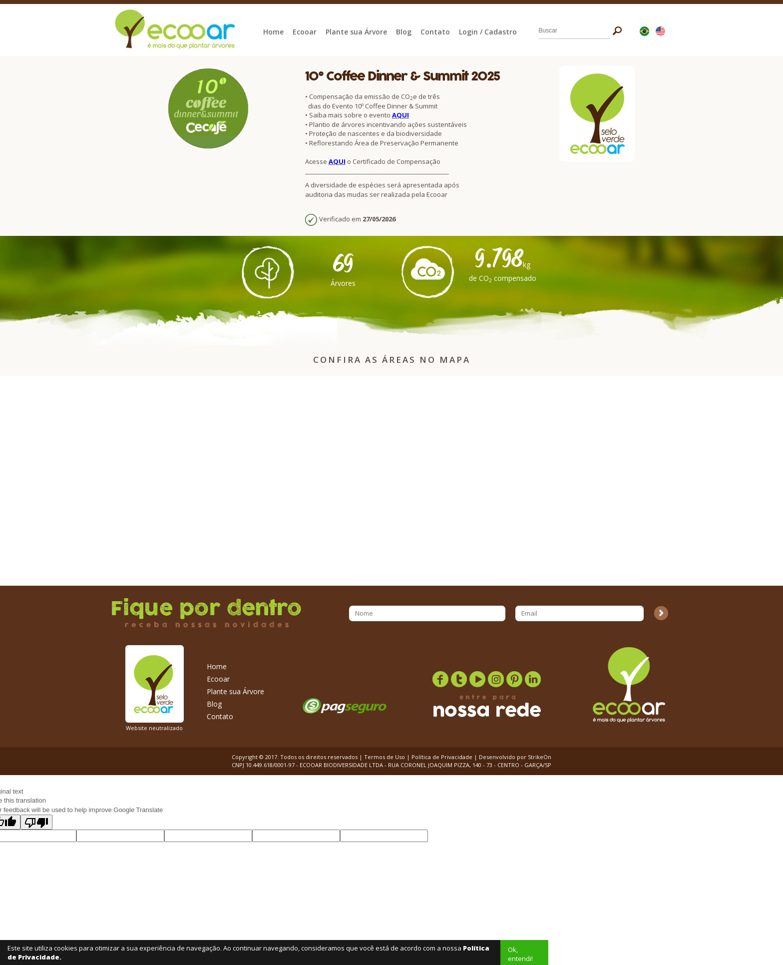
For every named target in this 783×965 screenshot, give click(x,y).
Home (273, 31)
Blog (403, 31)
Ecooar (305, 31)
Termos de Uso (384, 757)
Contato (435, 31)
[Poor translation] (36, 822)
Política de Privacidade (441, 757)
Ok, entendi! (520, 954)
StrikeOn (539, 757)
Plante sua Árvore (356, 31)
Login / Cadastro (488, 31)
